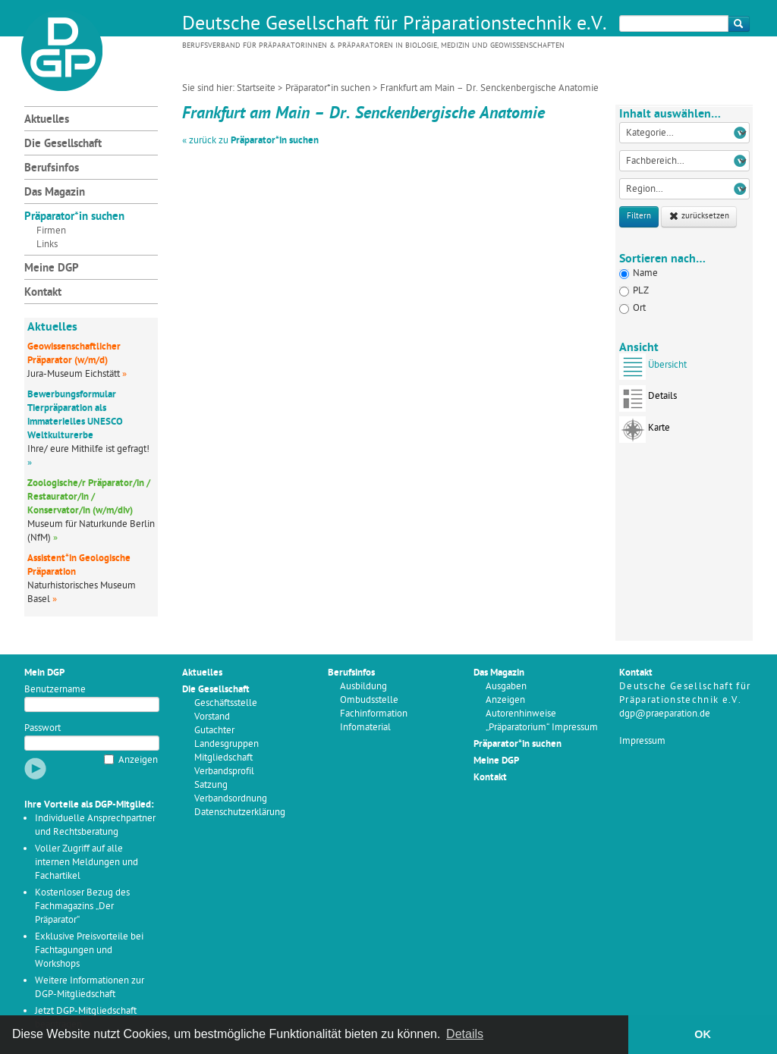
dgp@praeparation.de (664, 713)
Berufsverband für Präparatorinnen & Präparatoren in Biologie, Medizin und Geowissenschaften (373, 46)
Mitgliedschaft (223, 757)
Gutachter (214, 730)
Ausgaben (506, 686)
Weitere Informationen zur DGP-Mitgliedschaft (89, 987)
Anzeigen (138, 760)
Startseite (256, 88)
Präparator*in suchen (327, 88)
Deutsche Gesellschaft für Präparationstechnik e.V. (394, 25)
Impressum (642, 741)
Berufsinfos (51, 169)
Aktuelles (46, 120)
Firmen (51, 230)
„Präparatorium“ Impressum (542, 727)
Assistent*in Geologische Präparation (79, 565)
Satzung (211, 785)
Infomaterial (365, 727)
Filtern (639, 216)
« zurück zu (250, 140)
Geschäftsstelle (225, 703)
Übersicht (653, 370)
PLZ (634, 290)
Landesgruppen (226, 744)
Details (648, 401)
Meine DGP (51, 269)
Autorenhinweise (521, 713)
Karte (644, 433)
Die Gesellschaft (63, 144)
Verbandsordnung (230, 798)
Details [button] (464, 1033)
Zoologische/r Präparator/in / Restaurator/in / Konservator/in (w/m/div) (88, 497)
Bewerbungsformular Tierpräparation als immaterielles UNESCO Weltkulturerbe (75, 415)
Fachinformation (373, 713)
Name (638, 273)
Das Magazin (54, 193)
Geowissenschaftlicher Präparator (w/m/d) (74, 353)
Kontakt (42, 293)
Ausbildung (363, 686)
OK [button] (702, 1034)
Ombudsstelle (369, 700)
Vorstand (212, 717)
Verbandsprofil (224, 771)
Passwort (42, 728)
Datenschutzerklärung (239, 812)
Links (47, 244)
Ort (632, 308)
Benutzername (55, 689)
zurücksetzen (698, 216)
